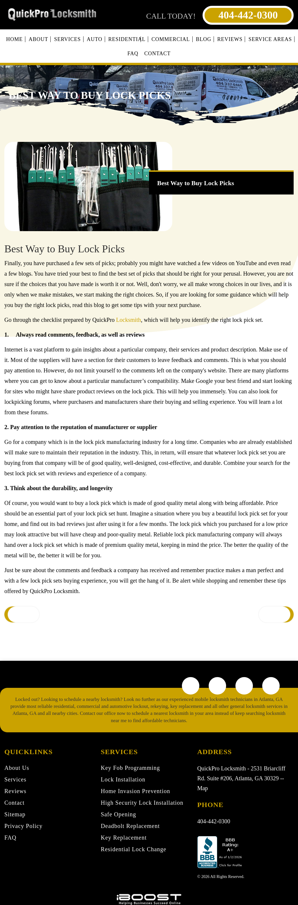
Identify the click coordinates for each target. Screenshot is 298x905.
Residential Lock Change (133, 849)
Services (67, 39)
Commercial (171, 39)
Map (202, 788)
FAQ (133, 53)
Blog (203, 39)
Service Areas (270, 39)
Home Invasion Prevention (135, 791)
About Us (16, 768)
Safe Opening (118, 814)
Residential (127, 39)
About (38, 39)
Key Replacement (124, 837)
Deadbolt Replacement (130, 826)
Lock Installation (123, 779)
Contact (157, 53)
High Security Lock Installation (142, 802)
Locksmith (128, 320)
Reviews (229, 39)
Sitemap (15, 814)
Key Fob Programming (130, 768)
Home (14, 39)
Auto (94, 39)
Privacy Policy (23, 826)
